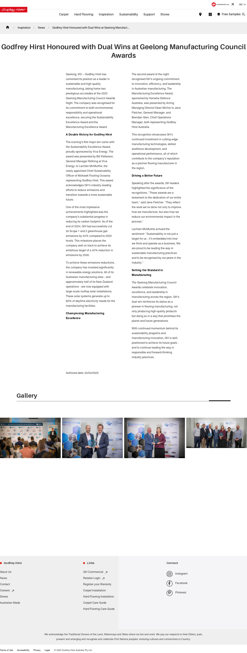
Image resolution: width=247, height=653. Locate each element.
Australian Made (10, 603)
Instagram (177, 574)
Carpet (64, 14)
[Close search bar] (244, 14)
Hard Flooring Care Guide (99, 609)
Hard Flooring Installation (98, 597)
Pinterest (176, 593)
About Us (5, 572)
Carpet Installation (94, 591)
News (41, 28)
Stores (164, 14)
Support (149, 14)
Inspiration (106, 14)
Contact (5, 584)
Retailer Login (94, 578)
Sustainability (128, 14)
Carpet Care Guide (94, 603)
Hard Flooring (83, 14)
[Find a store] (200, 14)
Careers (7, 591)
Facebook (177, 584)
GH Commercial (95, 572)
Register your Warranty (97, 584)
